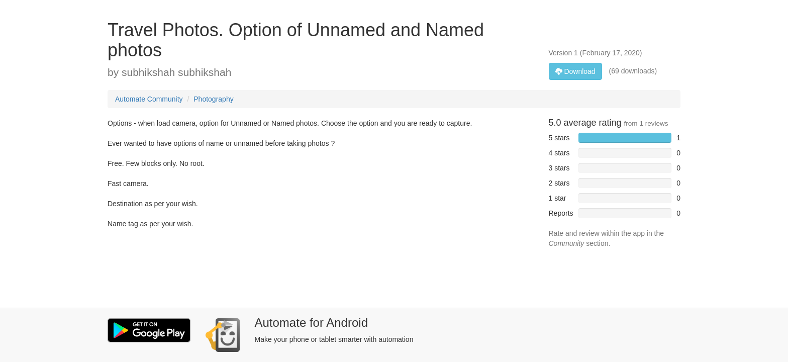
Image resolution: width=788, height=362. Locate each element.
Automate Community (149, 99)
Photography (213, 99)
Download (575, 71)
